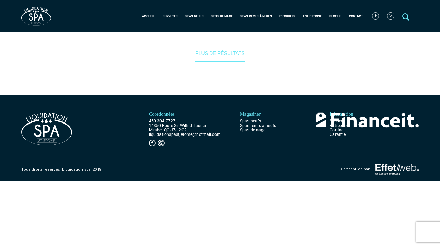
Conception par (380, 169)
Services (170, 16)
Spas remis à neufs (256, 16)
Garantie (338, 134)
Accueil (148, 16)
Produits (287, 16)
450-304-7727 (162, 121)
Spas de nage (222, 16)
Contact (356, 16)
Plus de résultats (219, 53)
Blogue (335, 16)
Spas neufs (194, 16)
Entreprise (312, 16)
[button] (406, 16)
